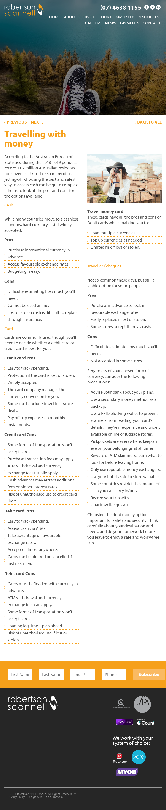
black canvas (54, 797)
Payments (129, 23)
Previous (15, 122)
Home (55, 17)
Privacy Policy (16, 797)
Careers (93, 23)
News (111, 23)
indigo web (35, 797)
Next (37, 122)
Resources (148, 17)
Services (88, 17)
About (70, 17)
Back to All (148, 122)
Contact (152, 23)
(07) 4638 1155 (120, 7)
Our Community (117, 17)
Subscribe (149, 674)
